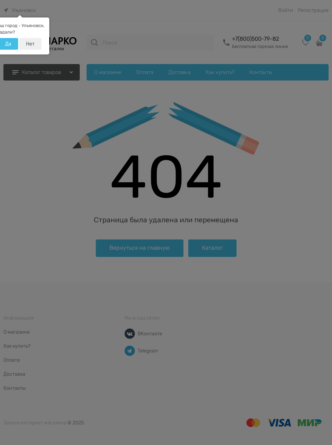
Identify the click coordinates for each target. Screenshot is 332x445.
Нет (30, 44)
